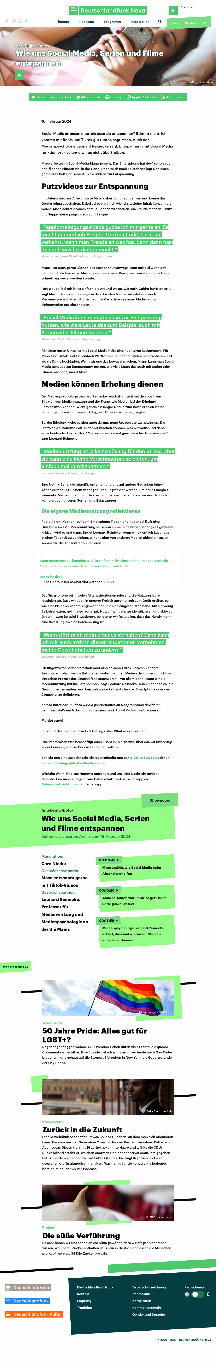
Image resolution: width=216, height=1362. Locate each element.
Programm (112, 21)
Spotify (113, 97)
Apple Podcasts (141, 97)
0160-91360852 (143, 757)
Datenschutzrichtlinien (60, 784)
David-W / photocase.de (200, 82)
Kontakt (83, 1294)
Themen (62, 21)
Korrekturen (141, 1301)
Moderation (140, 21)
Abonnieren (173, 97)
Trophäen (84, 1307)
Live (175, 23)
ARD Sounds (88, 97)
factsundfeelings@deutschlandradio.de (73, 763)
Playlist (190, 23)
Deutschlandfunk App (51, 97)
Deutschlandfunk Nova (95, 1287)
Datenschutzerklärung (149, 1287)
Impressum (141, 1294)
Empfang (84, 1301)
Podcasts (86, 21)
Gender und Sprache (148, 1314)
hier (134, 710)
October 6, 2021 (101, 582)
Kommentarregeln (146, 1307)
